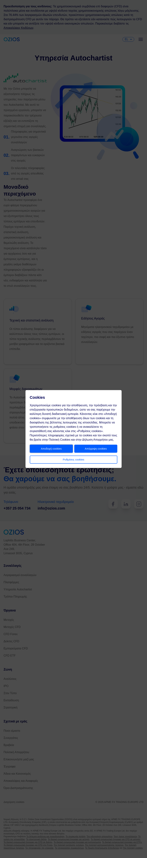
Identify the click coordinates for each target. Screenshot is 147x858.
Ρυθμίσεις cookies (73, 461)
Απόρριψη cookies (95, 450)
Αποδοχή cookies (52, 450)
